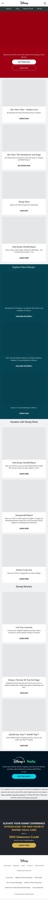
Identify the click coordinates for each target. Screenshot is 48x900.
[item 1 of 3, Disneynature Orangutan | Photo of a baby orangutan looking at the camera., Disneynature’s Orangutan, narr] (24, 288)
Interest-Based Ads (37, 887)
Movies (39, 9)
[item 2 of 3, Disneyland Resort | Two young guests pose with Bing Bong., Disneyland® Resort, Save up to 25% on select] (24, 496)
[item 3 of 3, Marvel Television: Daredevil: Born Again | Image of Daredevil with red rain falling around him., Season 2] (24, 388)
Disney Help (16, 865)
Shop (17, 9)
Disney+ (9, 9)
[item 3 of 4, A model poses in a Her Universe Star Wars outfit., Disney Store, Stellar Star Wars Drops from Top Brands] (24, 185)
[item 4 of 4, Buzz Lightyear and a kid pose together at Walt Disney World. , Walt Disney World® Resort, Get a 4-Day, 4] (24, 230)
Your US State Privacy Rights (14, 882)
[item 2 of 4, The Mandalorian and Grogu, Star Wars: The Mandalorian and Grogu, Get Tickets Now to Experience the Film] (24, 138)
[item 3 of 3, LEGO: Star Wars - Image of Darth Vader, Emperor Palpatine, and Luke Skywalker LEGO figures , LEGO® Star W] (24, 715)
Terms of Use (9, 877)
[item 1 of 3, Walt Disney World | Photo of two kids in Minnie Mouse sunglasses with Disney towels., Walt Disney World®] (24, 443)
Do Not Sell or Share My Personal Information (17, 887)
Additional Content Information (24, 877)
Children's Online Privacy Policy (33, 882)
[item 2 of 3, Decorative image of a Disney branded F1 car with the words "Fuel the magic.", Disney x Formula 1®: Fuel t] (24, 660)
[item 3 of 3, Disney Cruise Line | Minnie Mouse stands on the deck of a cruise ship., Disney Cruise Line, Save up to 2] (24, 550)
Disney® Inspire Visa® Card (24, 870)
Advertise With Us (39, 865)
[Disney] (24, 3)
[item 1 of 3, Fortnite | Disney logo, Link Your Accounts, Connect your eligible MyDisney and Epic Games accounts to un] (24, 608)
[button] (3, 3)
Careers (23, 865)
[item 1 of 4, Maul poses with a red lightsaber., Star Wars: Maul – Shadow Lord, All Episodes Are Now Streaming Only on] (24, 92)
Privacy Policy (38, 877)
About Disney (7, 865)
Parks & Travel (28, 9)
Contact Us (30, 865)
